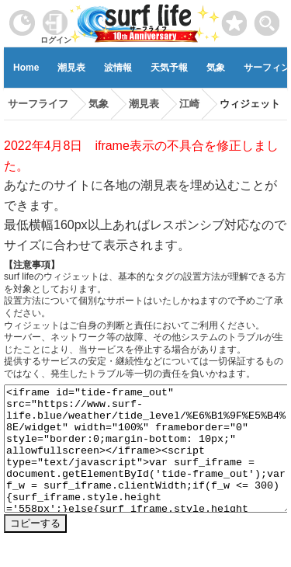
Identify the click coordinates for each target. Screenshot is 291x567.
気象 (215, 67)
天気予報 (169, 67)
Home (26, 67)
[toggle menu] (267, 19)
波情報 (118, 67)
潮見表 (71, 67)
